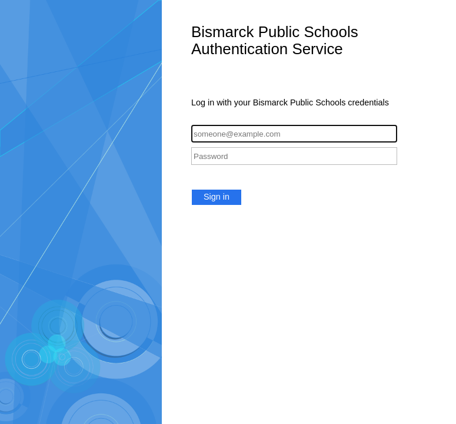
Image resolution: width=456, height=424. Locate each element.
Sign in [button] (216, 196)
